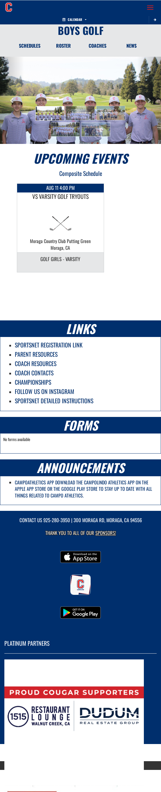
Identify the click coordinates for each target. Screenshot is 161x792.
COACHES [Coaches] (97, 46)
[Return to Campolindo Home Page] (8, 7)
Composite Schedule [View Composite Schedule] (80, 173)
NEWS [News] (131, 46)
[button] (50, 113)
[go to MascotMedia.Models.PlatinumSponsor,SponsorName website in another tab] (80, 711)
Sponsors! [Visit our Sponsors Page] (105, 532)
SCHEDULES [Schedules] (29, 46)
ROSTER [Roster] (63, 46)
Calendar (74, 19)
